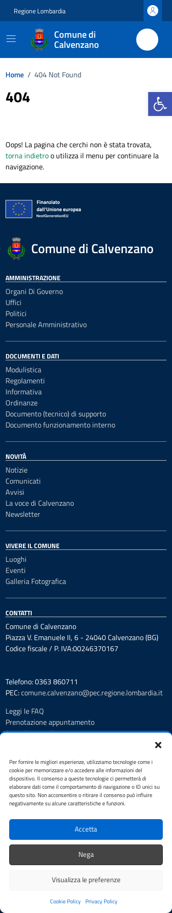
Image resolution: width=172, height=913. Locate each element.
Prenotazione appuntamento (50, 722)
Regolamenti (25, 380)
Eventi (16, 570)
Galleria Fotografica (36, 581)
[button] (160, 104)
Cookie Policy (65, 901)
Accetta (86, 829)
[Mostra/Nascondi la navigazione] (11, 38)
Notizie (17, 469)
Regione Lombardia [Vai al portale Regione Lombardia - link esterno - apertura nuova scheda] (40, 11)
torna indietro (27, 155)
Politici (16, 313)
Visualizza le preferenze (86, 879)
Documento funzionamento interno (60, 424)
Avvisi (15, 491)
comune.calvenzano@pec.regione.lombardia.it (92, 692)
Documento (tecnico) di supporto (56, 413)
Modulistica (23, 369)
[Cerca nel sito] (147, 40)
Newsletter (23, 514)
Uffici (14, 302)
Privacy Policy (101, 901)
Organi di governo (34, 291)
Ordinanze (22, 402)
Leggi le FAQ (25, 711)
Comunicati (23, 480)
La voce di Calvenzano (40, 503)
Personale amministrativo (46, 324)
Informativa (24, 391)
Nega (86, 854)
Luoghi (16, 559)
